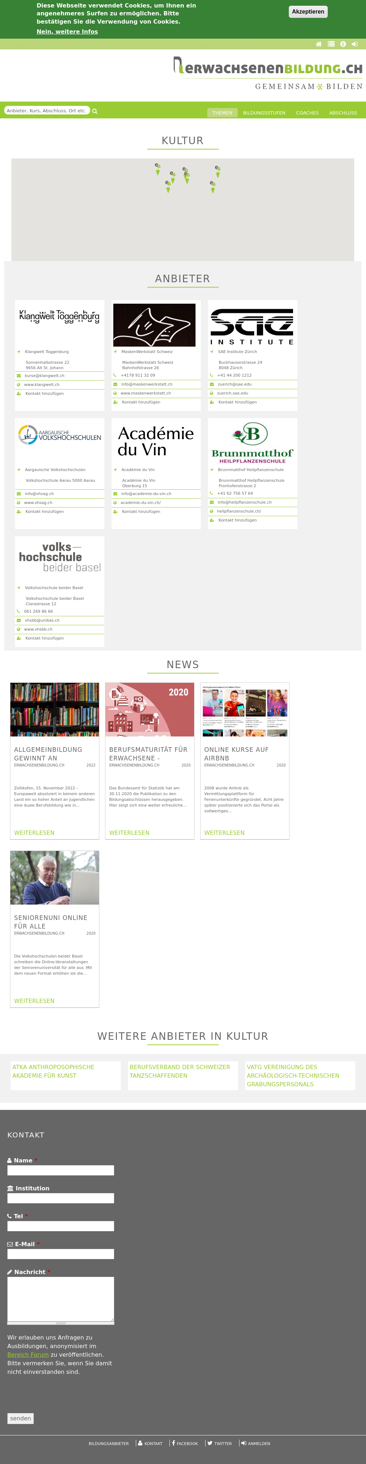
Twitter (223, 1443)
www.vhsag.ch (34, 502)
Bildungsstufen (264, 113)
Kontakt (154, 1443)
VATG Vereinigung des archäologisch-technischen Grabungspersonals (293, 1076)
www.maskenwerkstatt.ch (142, 393)
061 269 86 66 (35, 611)
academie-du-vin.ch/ (137, 502)
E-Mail (23, 1244)
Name (22, 1160)
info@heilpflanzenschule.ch (241, 502)
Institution (28, 1188)
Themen (222, 113)
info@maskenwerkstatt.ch (143, 384)
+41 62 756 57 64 (231, 493)
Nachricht (28, 1272)
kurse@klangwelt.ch (40, 375)
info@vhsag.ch (35, 493)
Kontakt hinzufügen (40, 393)
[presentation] (61, 1399)
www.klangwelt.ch (38, 384)
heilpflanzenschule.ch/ (235, 511)
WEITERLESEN (34, 832)
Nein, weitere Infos (67, 31)
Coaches (307, 113)
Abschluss (343, 113)
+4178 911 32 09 (134, 375)
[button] (172, 178)
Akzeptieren (308, 12)
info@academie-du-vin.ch (142, 493)
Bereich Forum (28, 1354)
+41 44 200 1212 (231, 375)
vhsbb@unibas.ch (38, 620)
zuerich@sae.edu (231, 384)
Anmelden (259, 1443)
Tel (17, 1216)
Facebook (187, 1443)
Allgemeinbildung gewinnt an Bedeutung (48, 758)
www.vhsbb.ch (35, 629)
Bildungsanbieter (109, 1443)
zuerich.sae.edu (229, 393)
